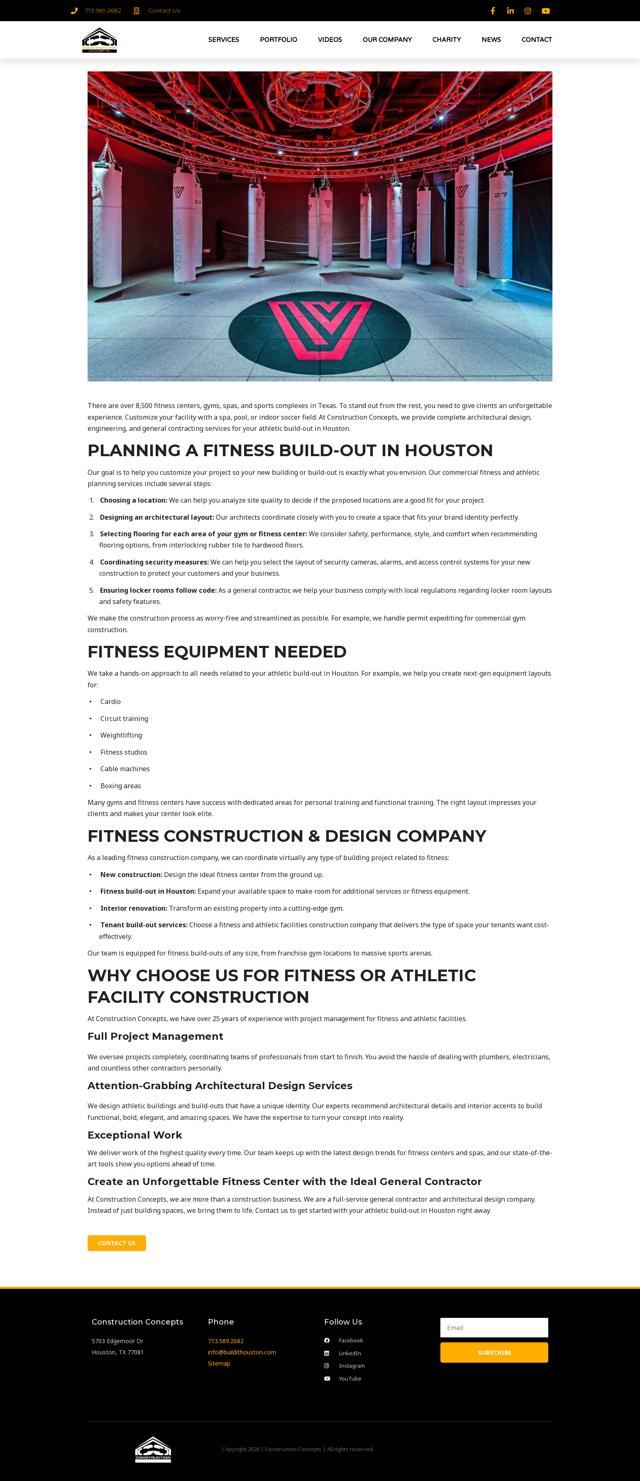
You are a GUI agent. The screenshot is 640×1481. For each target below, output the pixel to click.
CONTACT (537, 40)
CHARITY (446, 40)
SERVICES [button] (223, 40)
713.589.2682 (226, 1338)
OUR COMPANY (387, 40)
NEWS (491, 40)
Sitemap (219, 1361)
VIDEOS (330, 40)
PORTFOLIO (278, 40)
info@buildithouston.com (242, 1350)
